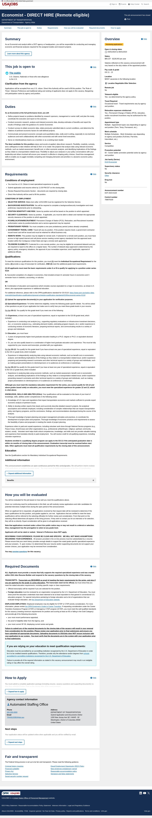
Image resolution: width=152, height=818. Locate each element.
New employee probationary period (64, 769)
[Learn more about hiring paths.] (93, 67)
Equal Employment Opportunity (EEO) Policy (67, 766)
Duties (39, 28)
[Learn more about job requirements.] (93, 174)
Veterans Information (59, 805)
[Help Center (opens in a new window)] (133, 4)
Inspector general (35, 811)
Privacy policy (60, 811)
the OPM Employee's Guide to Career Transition (43, 606)
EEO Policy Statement (9, 805)
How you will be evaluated (73, 28)
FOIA (26, 811)
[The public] (27, 75)
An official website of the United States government (18, 1)
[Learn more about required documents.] (93, 566)
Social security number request (16, 776)
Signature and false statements (62, 774)
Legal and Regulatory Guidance (79, 805)
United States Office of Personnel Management (30, 798)
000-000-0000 (12, 712)
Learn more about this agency (18, 54)
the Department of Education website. (46, 600)
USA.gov (104, 811)
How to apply (116, 28)
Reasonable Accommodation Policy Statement (34, 805)
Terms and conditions (92, 811)
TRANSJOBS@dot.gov (15, 717)
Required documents (97, 28)
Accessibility (19, 811)
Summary (7, 28)
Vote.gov (147, 811)
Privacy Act (9, 771)
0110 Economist (111, 162)
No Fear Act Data (48, 811)
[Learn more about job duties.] (93, 106)
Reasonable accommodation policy (64, 771)
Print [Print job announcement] (127, 19)
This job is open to (24, 28)
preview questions (19, 551)
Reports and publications (75, 811)
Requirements (53, 28)
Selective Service (11, 774)
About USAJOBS (8, 811)
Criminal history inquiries (14, 766)
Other (107, 175)
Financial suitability (12, 769)
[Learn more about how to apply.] (93, 677)
